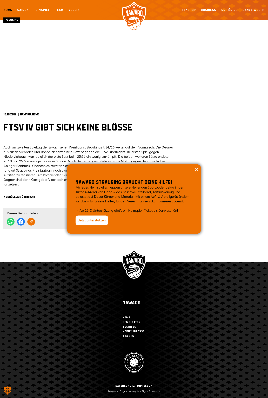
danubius (155, 391)
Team (59, 9)
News (7, 9)
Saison (23, 9)
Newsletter (131, 322)
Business (208, 9)
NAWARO (25, 114)
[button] (7, 390)
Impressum (145, 386)
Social (12, 20)
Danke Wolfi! (254, 9)
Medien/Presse (133, 331)
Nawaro (131, 303)
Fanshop (189, 9)
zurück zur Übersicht (20, 197)
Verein (74, 9)
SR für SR (229, 9)
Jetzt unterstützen (92, 220)
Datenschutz (125, 386)
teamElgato (142, 391)
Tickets (128, 336)
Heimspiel (42, 9)
